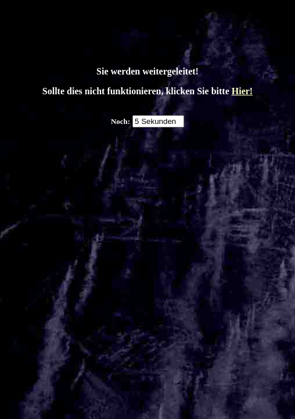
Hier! (242, 91)
